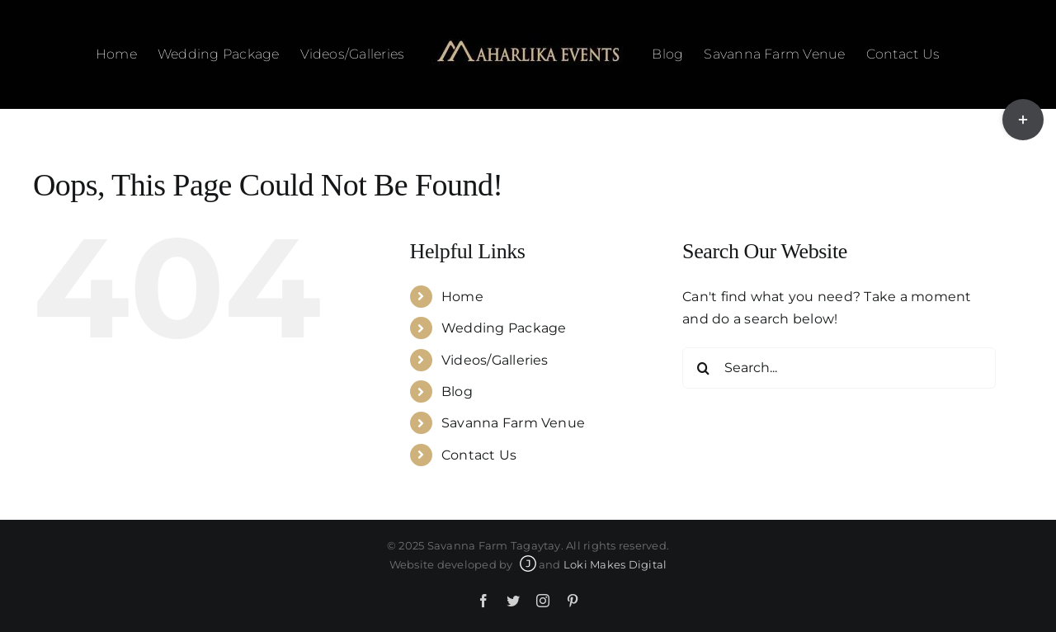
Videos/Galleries (495, 360)
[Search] (703, 368)
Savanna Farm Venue (513, 423)
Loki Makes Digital (615, 564)
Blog (457, 391)
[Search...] (839, 368)
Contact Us (478, 455)
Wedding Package (504, 328)
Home (462, 296)
